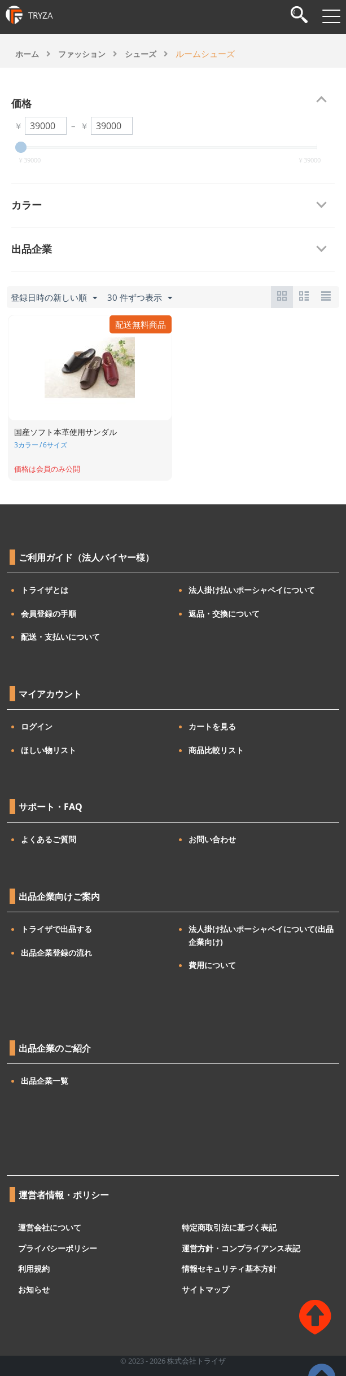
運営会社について (49, 1227)
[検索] (299, 16)
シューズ (140, 54)
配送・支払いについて (60, 636)
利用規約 (34, 1268)
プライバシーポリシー (57, 1247)
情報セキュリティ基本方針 (229, 1268)
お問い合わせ (212, 839)
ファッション (82, 54)
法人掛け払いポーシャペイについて (252, 589)
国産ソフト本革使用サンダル (65, 432)
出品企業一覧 (44, 1080)
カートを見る (212, 726)
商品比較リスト (216, 750)
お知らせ (34, 1288)
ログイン (36, 726)
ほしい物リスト (48, 750)
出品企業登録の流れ (56, 952)
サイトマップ (205, 1288)
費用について (212, 965)
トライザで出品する (56, 929)
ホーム (27, 54)
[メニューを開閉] (331, 16)
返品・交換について (224, 613)
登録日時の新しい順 (54, 298)
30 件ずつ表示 (139, 298)
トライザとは (44, 589)
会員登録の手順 (48, 613)
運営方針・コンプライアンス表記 (241, 1247)
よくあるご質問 (48, 839)
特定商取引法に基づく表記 (229, 1227)
